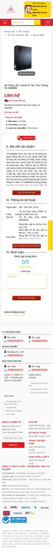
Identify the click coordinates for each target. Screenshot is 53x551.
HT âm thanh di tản (18, 35)
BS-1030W (38, 536)
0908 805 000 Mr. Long (39, 425)
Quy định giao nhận (39, 392)
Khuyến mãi (11, 407)
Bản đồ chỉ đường (14, 411)
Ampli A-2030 (38, 531)
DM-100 (11, 533)
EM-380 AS (21, 533)
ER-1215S (28, 536)
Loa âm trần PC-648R (38, 539)
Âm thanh (24, 31)
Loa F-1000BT (25, 531)
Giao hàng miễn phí (16, 101)
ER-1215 (18, 536)
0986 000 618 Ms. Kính (40, 428)
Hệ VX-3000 (38, 35)
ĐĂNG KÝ (13, 445)
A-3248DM (43, 533)
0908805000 (39, 340)
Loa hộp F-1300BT (10, 531)
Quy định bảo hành (39, 389)
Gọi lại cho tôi (29, 138)
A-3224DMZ (32, 533)
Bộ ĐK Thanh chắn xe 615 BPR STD (30, 544)
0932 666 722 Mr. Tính (39, 436)
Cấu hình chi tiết (11, 112)
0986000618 (15, 340)
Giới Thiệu (10, 414)
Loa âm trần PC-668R (19, 539)
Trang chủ (9, 31)
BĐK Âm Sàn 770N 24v (24, 541)
